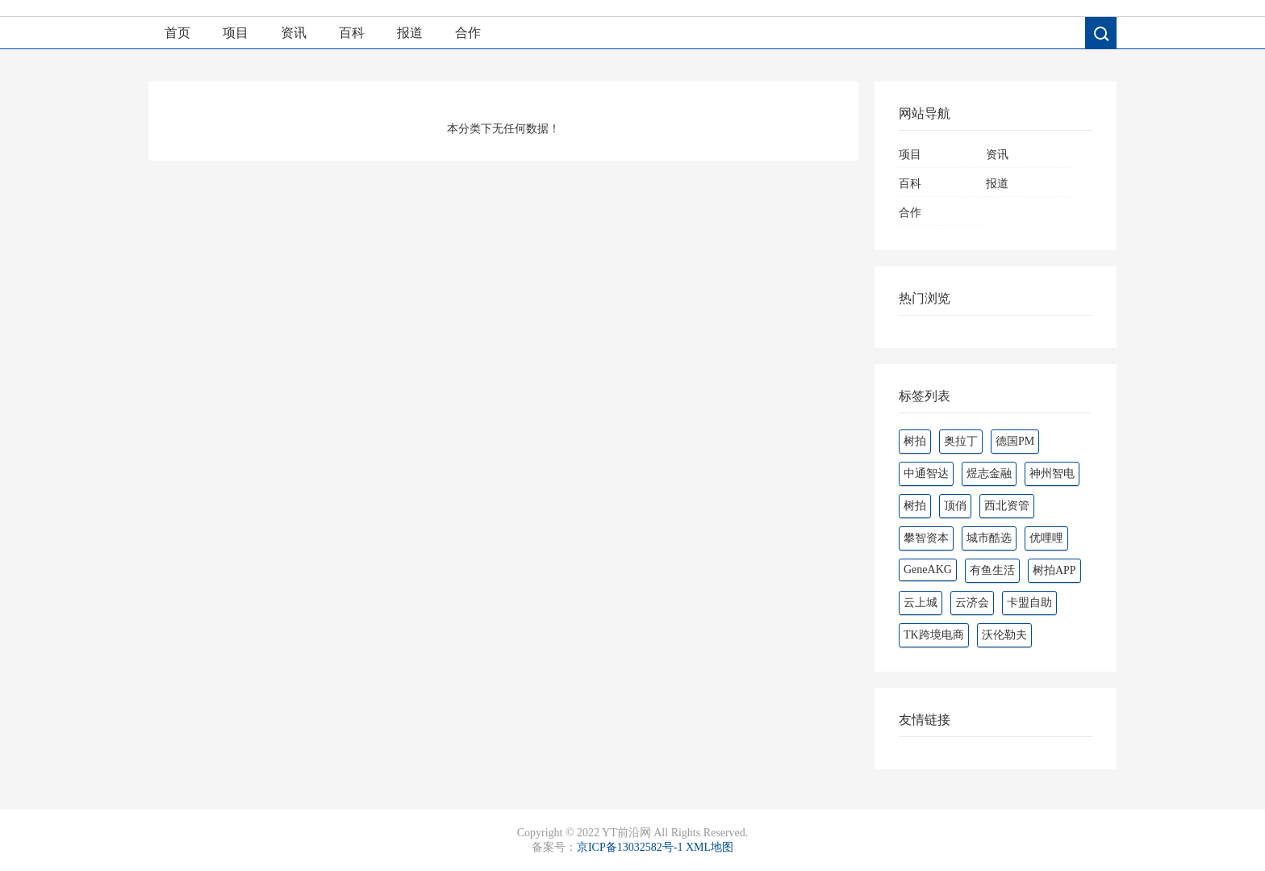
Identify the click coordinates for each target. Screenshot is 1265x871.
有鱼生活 (992, 570)
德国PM (1015, 441)
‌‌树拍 (915, 506)
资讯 (294, 33)
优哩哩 (1046, 538)
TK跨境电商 (934, 635)
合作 (468, 33)
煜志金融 (989, 473)
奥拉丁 (961, 441)
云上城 (920, 603)
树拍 (915, 441)
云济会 (972, 603)
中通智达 (926, 473)
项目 (235, 33)
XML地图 (709, 847)
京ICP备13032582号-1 (630, 847)
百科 (352, 33)
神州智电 (1052, 473)
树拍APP (1054, 570)
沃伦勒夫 (1004, 635)
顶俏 (955, 506)
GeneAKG (928, 569)
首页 (177, 33)
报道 (410, 33)
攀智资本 (926, 538)
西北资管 (1006, 506)
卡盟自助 (1029, 603)
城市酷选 (989, 538)
